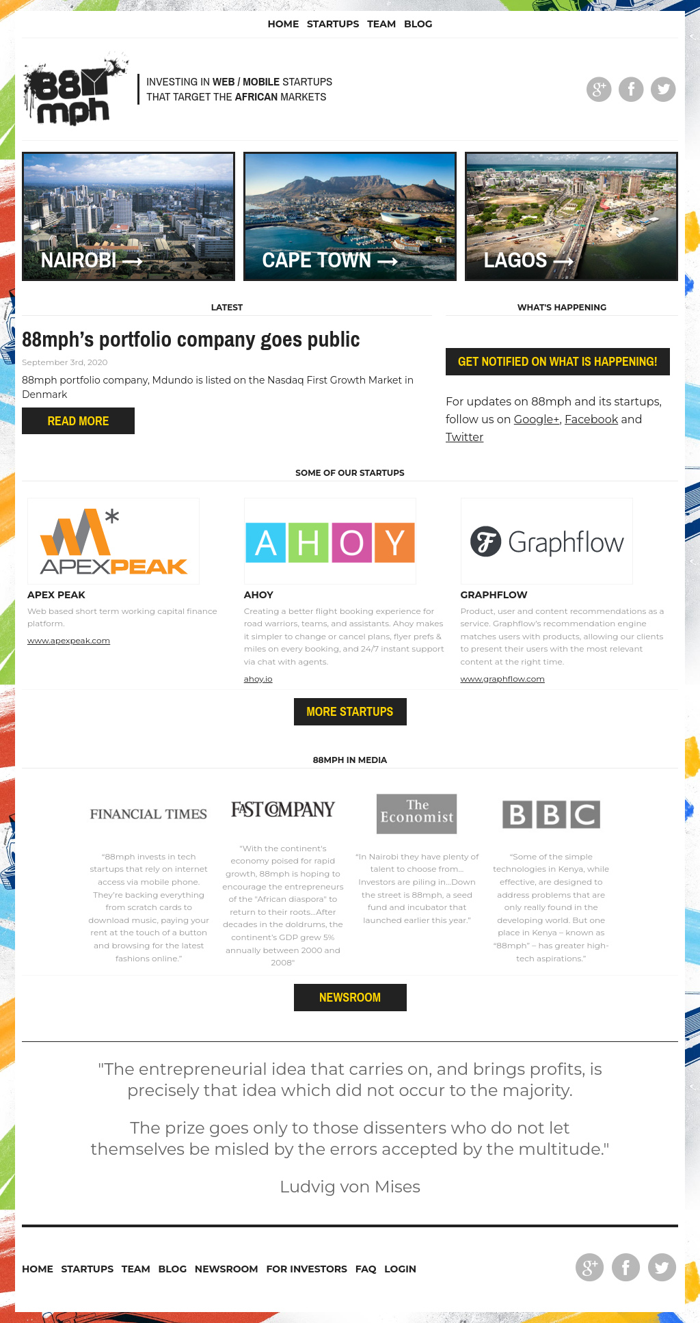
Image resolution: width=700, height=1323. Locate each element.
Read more (78, 420)
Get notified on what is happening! (558, 361)
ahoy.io (258, 678)
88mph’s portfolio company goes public (191, 338)
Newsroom (350, 997)
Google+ (537, 419)
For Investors (306, 1269)
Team (381, 24)
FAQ (366, 1269)
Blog (418, 24)
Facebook (591, 419)
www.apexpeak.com (68, 640)
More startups (350, 711)
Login (400, 1269)
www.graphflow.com (503, 678)
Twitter (464, 437)
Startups (333, 24)
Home (283, 24)
